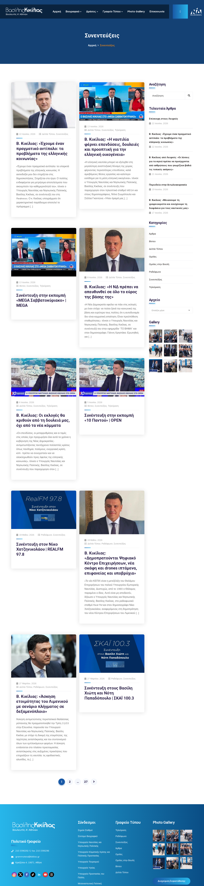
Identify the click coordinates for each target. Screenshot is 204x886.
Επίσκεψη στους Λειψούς (163, 118)
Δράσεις (91, 11)
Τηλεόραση (120, 130)
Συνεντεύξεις (62, 134)
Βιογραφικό (72, 11)
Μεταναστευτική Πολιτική (90, 883)
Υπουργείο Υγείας (86, 867)
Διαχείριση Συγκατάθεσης (171, 881)
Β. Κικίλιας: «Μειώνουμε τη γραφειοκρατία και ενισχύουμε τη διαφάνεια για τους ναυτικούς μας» (169, 204)
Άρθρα (152, 233)
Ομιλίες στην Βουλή (159, 264)
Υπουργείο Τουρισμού (88, 861)
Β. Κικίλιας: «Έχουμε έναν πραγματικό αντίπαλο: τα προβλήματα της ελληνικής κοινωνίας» (170, 138)
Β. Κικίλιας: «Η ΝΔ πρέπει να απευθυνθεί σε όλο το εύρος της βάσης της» (111, 292)
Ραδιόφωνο (46, 534)
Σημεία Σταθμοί (85, 830)
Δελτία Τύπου (48, 134)
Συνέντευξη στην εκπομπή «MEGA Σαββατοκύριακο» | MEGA (41, 300)
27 (86, 782)
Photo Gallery (136, 11)
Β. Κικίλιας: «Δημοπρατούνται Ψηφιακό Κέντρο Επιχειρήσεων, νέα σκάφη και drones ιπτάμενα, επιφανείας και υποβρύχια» (110, 563)
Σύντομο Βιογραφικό (87, 836)
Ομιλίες (152, 256)
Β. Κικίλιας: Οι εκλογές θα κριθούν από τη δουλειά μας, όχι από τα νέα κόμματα (43, 420)
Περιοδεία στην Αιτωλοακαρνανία (168, 184)
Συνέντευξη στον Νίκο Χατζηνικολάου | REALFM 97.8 (39, 549)
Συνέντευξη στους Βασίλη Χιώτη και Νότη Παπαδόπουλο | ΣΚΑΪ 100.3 (109, 693)
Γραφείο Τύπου (112, 11)
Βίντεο (22, 286)
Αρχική (57, 11)
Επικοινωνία (157, 11)
